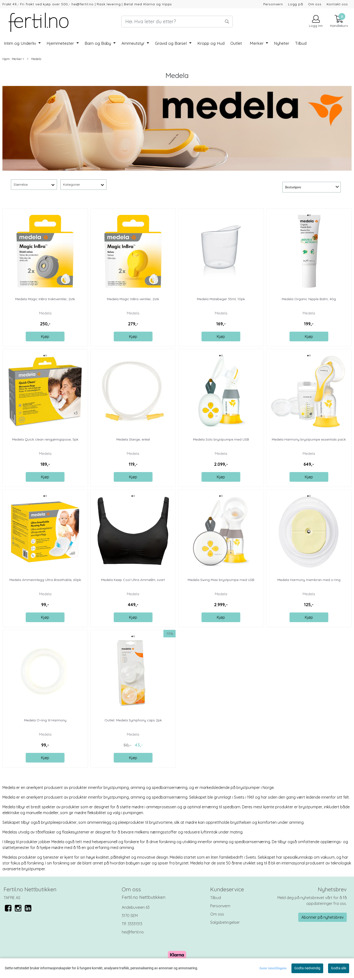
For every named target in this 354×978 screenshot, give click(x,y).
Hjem (6, 59)
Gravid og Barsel (171, 43)
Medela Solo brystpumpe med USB (221, 439)
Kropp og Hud (211, 43)
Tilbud (215, 897)
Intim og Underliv (20, 43)
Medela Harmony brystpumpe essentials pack (309, 439)
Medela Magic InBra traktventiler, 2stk (45, 299)
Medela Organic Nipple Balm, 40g (309, 299)
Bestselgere (293, 187)
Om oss (315, 4)
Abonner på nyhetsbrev (322, 917)
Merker (257, 43)
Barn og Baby (98, 43)
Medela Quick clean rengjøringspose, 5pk (45, 439)
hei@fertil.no (133, 932)
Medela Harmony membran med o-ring (308, 580)
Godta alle (338, 968)
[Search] (177, 21)
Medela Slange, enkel (133, 439)
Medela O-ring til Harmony (45, 720)
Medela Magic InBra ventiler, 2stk (133, 299)
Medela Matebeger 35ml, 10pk (221, 299)
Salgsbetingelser (225, 922)
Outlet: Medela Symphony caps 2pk (133, 720)
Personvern (273, 4)
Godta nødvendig (307, 968)
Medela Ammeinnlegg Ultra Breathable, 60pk (45, 580)
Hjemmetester (61, 43)
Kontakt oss (337, 4)
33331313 (135, 923)
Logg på (295, 4)
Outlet (236, 43)
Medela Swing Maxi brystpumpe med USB (221, 580)
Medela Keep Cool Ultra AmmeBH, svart (133, 580)
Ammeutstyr (133, 43)
